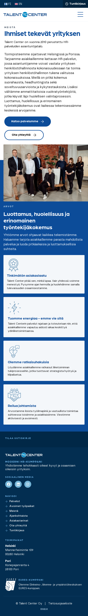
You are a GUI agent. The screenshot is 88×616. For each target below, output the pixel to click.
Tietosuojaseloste (60, 603)
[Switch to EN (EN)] (18, 4)
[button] (80, 15)
